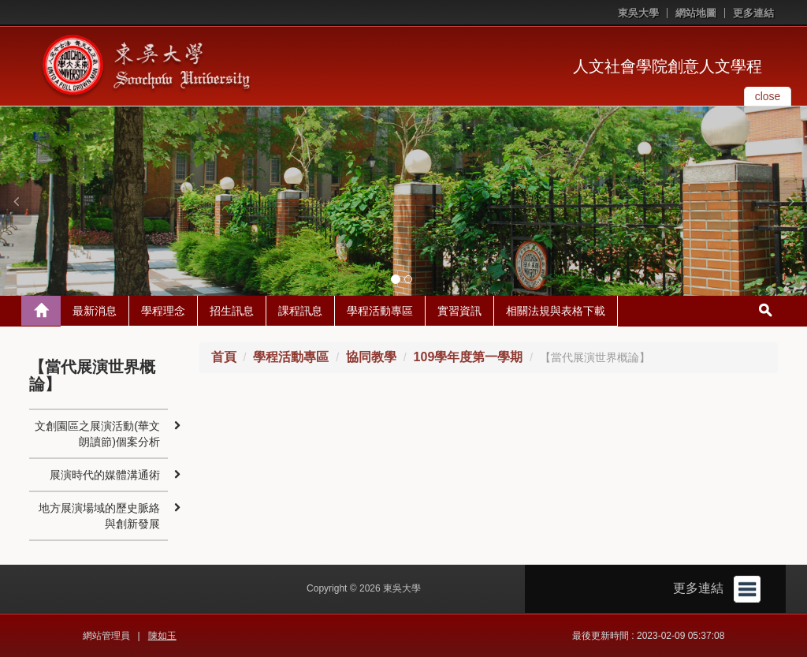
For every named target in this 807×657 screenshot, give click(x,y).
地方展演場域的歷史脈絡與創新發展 (99, 516)
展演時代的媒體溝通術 (105, 474)
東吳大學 (638, 13)
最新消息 (95, 310)
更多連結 (753, 13)
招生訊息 (232, 310)
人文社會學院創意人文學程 (667, 66)
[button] (16, 201)
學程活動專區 (380, 310)
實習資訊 (459, 310)
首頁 (223, 357)
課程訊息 (300, 310)
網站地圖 (695, 13)
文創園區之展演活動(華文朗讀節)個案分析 (97, 434)
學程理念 (163, 310)
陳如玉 (162, 635)
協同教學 (371, 357)
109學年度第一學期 (468, 357)
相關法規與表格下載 (555, 310)
